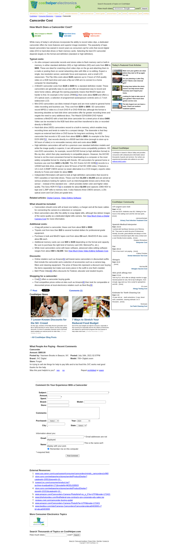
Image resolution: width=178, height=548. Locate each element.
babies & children (53, 13)
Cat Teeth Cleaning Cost (138, 306)
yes (58, 370)
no (63, 370)
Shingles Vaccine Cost (139, 269)
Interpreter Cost (141, 242)
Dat (113, 246)
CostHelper (33, 16)
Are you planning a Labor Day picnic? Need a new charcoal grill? (133, 81)
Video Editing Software (71, 198)
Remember (54, 451)
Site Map (99, 543)
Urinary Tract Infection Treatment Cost (133, 220)
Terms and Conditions (81, 543)
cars (61, 13)
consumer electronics (71, 13)
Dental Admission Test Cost (137, 256)
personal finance (112, 13)
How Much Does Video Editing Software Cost (88, 251)
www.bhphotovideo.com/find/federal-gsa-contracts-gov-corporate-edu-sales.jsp (69, 499)
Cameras (58, 16)
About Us (71, 543)
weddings (146, 13)
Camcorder (35, 350)
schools (124, 13)
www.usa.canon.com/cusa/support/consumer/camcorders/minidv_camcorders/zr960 (72, 476)
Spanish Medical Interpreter (124, 224)
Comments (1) (76, 291)
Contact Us (106, 543)
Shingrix (116, 260)
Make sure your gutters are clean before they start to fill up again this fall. (134, 73)
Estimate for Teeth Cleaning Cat (126, 293)
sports (140, 13)
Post (33, 291)
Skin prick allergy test (122, 273)
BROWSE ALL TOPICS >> (38, 13)
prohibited (92, 370)
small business (132, 13)
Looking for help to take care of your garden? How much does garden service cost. (134, 99)
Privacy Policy (92, 543)
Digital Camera (53, 198)
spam (101, 370)
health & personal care (87, 13)
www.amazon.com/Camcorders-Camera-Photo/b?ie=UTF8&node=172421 (67, 505)
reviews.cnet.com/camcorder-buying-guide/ (54, 502)
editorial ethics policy (119, 161)
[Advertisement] (129, 44)
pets (119, 13)
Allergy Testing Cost (140, 289)
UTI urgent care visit (121, 207)
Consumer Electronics (46, 16)
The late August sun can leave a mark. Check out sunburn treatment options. (134, 106)
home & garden (100, 13)
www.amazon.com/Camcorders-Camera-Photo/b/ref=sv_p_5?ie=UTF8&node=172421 (72, 496)
